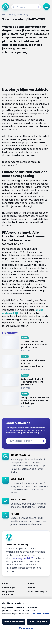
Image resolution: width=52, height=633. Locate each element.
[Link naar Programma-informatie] (13, 593)
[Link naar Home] (13, 583)
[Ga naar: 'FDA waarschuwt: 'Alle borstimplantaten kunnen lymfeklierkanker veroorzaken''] (26, 344)
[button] (37, 6)
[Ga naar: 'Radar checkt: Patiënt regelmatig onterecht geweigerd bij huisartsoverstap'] (26, 381)
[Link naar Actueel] (38, 583)
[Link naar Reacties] (38, 587)
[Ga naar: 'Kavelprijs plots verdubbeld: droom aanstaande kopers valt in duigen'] (26, 400)
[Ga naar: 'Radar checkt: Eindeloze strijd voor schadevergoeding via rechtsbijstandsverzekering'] (26, 363)
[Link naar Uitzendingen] (13, 587)
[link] (26, 463)
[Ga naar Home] (5, 6)
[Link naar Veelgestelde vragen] (38, 593)
